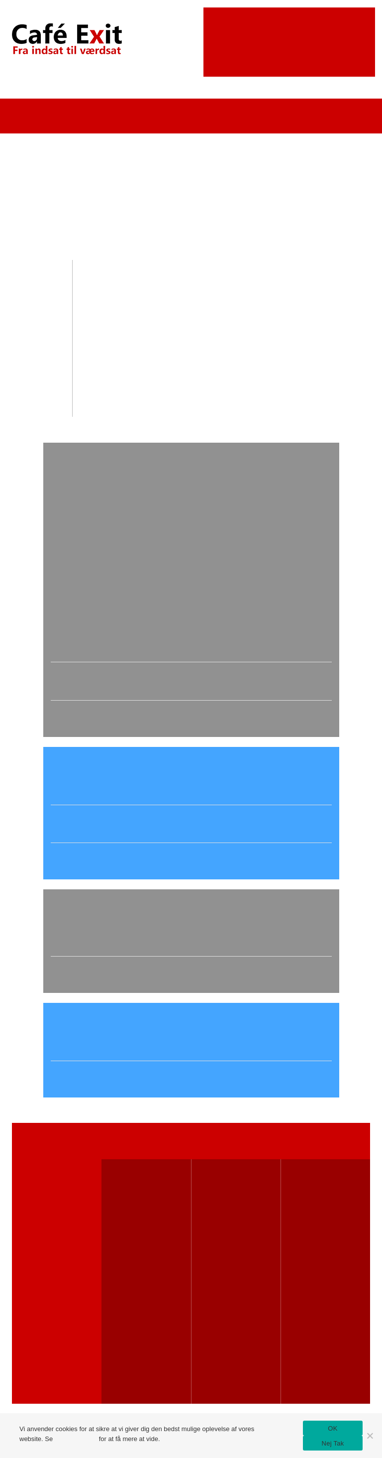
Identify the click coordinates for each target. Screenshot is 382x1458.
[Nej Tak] (370, 1436)
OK (332, 1428)
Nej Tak (333, 1443)
